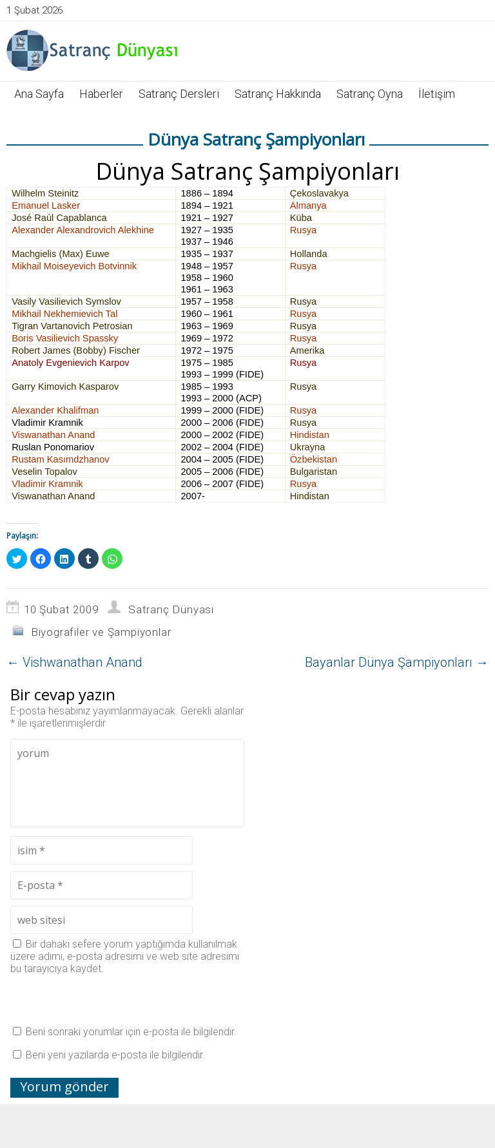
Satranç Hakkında (278, 93)
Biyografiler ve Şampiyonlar (101, 632)
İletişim (436, 93)
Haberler (101, 93)
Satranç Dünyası (171, 609)
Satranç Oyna (369, 93)
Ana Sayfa (39, 93)
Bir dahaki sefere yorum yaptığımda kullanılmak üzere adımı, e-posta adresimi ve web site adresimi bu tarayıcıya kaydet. (124, 956)
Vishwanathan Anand (74, 662)
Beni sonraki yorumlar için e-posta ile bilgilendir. (131, 1032)
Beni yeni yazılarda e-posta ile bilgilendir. (115, 1055)
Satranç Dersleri (179, 93)
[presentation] (108, 1000)
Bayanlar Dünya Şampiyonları (397, 662)
